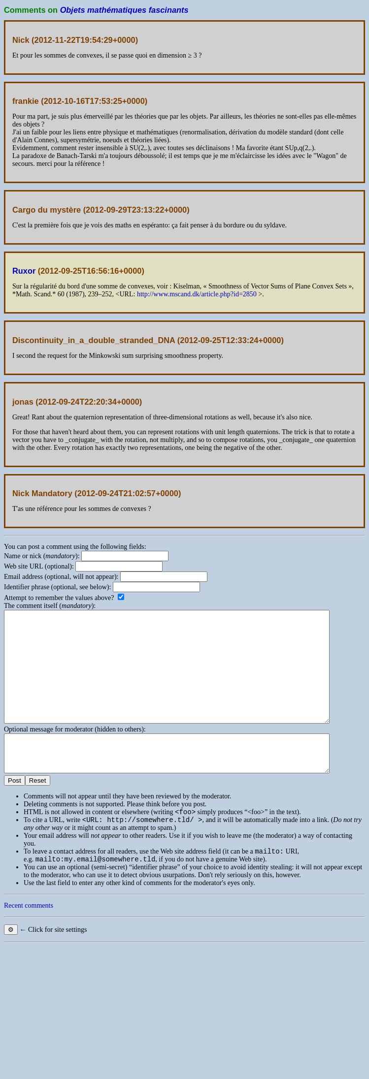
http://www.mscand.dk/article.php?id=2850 (197, 294)
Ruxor (23, 270)
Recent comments (28, 941)
